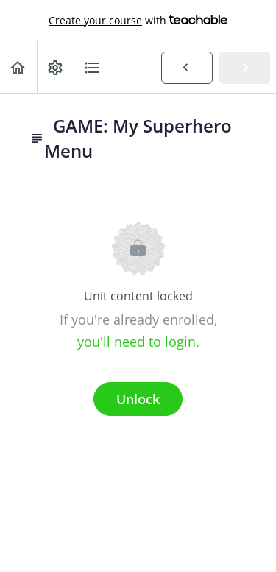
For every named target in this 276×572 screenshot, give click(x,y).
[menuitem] (55, 67)
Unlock (138, 399)
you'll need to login (136, 341)
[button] (18, 67)
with (138, 20)
